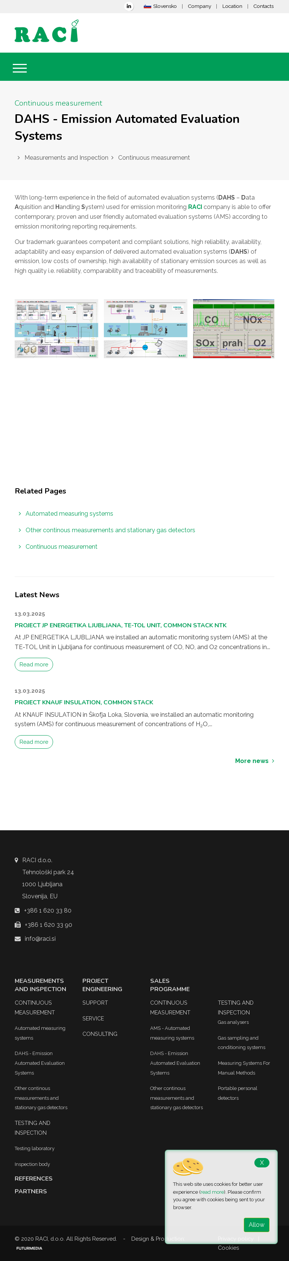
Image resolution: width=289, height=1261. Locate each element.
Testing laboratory (35, 1148)
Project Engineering (102, 985)
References (34, 1179)
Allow (257, 1224)
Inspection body (32, 1164)
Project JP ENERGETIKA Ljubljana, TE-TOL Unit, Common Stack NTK (121, 625)
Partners (31, 1191)
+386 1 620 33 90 (48, 924)
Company (199, 6)
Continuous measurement (58, 546)
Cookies (228, 1247)
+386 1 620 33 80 (47, 910)
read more (212, 1192)
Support (95, 1002)
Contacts (263, 6)
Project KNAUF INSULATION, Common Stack (84, 702)
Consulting (99, 1034)
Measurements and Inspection (40, 985)
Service (93, 1018)
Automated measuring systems (66, 513)
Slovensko (160, 6)
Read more (34, 664)
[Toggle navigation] (19, 68)
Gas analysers (233, 1022)
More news (254, 760)
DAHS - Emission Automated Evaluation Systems (40, 1063)
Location (232, 6)
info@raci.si (40, 938)
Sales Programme (170, 985)
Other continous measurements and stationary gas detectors (107, 530)
